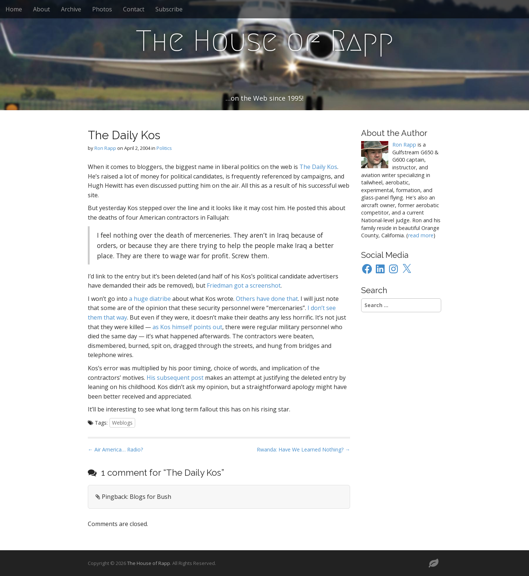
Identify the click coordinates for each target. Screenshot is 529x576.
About (41, 9)
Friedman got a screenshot (244, 285)
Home (14, 9)
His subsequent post (175, 378)
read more (420, 235)
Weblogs (122, 422)
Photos (102, 9)
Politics (164, 148)
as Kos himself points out (187, 327)
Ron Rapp (105, 148)
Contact (133, 9)
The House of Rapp (264, 41)
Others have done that (267, 299)
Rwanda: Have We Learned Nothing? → (303, 449)
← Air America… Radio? (115, 449)
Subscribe (169, 9)
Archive (71, 9)
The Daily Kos (318, 167)
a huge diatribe (150, 299)
